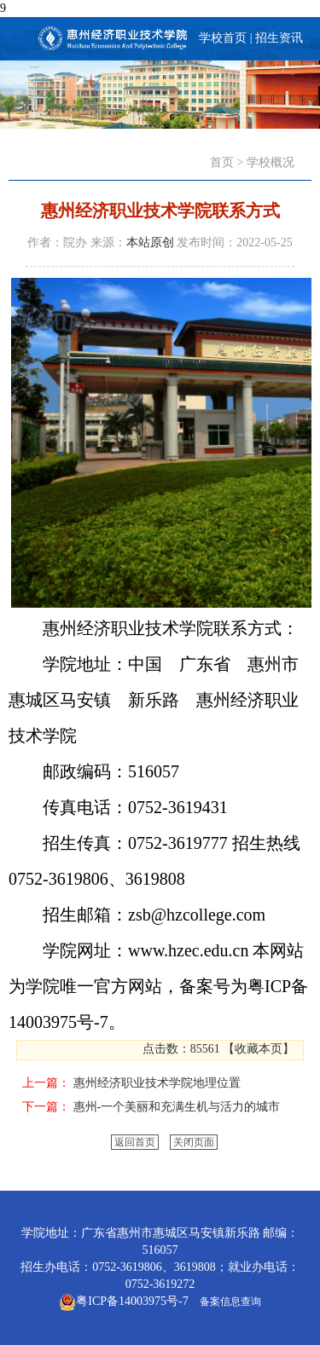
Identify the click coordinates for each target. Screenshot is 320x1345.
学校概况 (270, 162)
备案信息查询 (228, 1301)
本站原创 (150, 242)
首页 (222, 162)
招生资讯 (279, 38)
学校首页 (223, 38)
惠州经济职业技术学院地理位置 (157, 1083)
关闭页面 (193, 1142)
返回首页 (134, 1142)
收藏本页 (258, 1048)
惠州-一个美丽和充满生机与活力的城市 (177, 1106)
